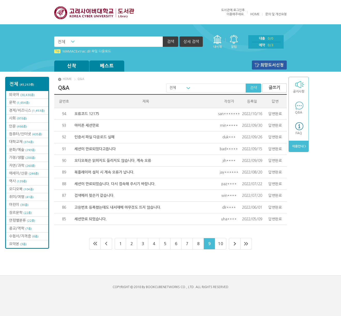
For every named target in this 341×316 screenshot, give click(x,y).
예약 (266, 45)
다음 (235, 244)
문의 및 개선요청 (276, 14)
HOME (255, 14)
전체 (61, 42)
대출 (266, 38)
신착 (71, 66)
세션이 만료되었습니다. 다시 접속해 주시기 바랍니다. (115, 184)
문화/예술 (22, 150)
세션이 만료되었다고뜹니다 (95, 149)
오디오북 (21, 189)
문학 (19, 102)
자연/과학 (22, 165)
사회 (18, 118)
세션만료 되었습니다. (90, 219)
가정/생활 (22, 157)
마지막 (246, 244)
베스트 (107, 66)
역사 (18, 181)
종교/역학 (20, 228)
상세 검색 (191, 41)
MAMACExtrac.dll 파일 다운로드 (82, 51)
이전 (106, 244)
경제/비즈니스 (27, 110)
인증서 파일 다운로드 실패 (94, 137)
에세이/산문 (24, 173)
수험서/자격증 (23, 236)
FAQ (299, 133)
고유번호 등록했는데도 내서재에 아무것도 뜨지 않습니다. (117, 207)
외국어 (22, 94)
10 (220, 244)
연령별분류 (22, 220)
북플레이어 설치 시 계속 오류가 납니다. (104, 172)
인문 (18, 126)
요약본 (18, 244)
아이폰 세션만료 (86, 125)
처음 (95, 244)
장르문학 (20, 212)
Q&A (298, 112)
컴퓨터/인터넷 (25, 134)
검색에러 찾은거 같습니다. (94, 195)
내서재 (217, 46)
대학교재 (21, 142)
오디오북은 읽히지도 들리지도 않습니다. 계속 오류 (112, 160)
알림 (234, 46)
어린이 (18, 204)
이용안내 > (298, 146)
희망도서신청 (272, 65)
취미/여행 (21, 197)
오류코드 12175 (86, 114)
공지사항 (298, 91)
